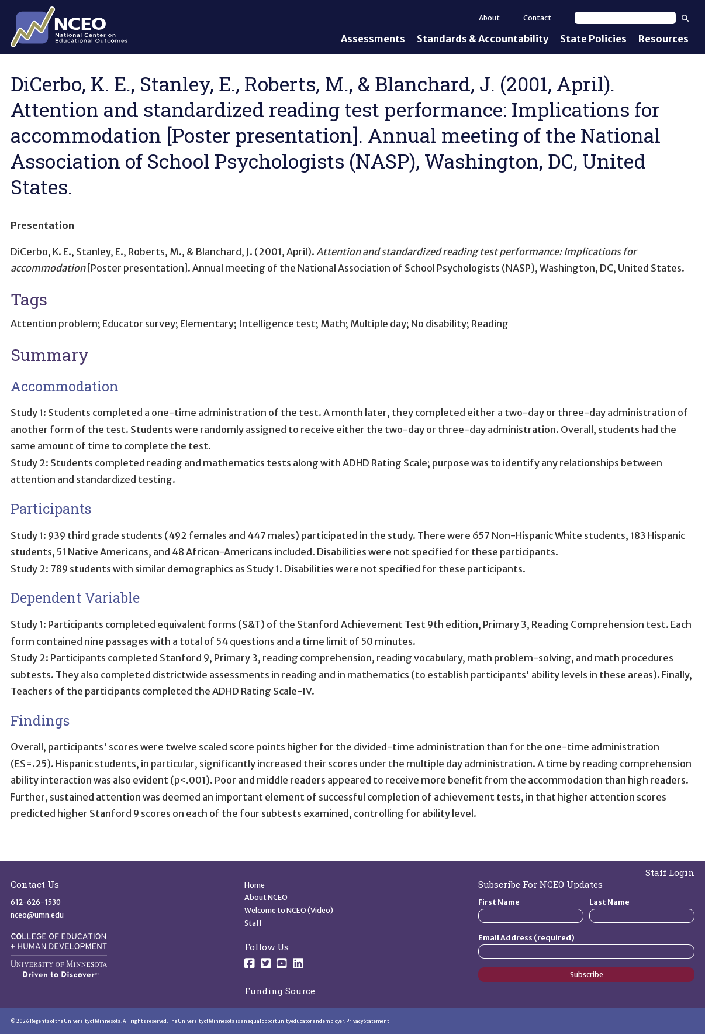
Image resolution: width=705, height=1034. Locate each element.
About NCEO (266, 897)
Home (254, 885)
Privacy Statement (367, 1021)
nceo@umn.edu (37, 915)
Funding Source (279, 991)
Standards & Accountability (482, 38)
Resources (663, 38)
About (489, 17)
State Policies (593, 38)
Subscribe (586, 974)
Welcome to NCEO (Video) (288, 910)
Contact (537, 17)
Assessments (373, 38)
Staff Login (669, 872)
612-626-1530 (36, 902)
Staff (253, 923)
